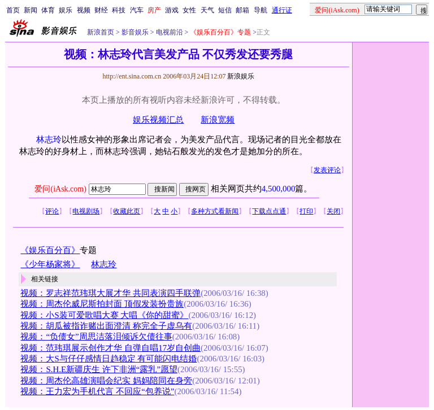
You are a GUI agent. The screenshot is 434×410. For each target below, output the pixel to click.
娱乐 (65, 10)
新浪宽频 (218, 119)
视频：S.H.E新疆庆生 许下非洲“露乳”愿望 (98, 369)
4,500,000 (279, 188)
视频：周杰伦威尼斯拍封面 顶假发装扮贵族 (102, 303)
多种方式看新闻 (214, 211)
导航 (260, 10)
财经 (101, 10)
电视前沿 (168, 32)
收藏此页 (126, 211)
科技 (118, 10)
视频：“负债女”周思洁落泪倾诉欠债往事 (96, 336)
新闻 (30, 10)
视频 (83, 10)
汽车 (137, 10)
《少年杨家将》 (50, 264)
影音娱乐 (135, 32)
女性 (189, 10)
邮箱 (242, 10)
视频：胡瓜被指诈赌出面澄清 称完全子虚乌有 (106, 325)
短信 (225, 10)
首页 (13, 10)
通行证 (282, 10)
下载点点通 (269, 211)
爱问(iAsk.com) (60, 189)
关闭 (333, 211)
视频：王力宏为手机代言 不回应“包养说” (97, 391)
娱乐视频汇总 (158, 119)
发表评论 (327, 170)
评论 (52, 211)
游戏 (172, 10)
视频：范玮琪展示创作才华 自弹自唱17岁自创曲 (110, 347)
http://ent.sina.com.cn (132, 76)
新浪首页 (100, 32)
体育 (48, 10)
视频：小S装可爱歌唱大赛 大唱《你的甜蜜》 (104, 315)
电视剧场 (85, 211)
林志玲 (49, 139)
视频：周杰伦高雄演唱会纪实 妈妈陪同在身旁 (106, 380)
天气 (207, 10)
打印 (306, 211)
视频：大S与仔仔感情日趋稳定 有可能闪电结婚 (108, 358)
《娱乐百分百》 (50, 250)
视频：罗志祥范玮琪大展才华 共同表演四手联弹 (110, 293)
